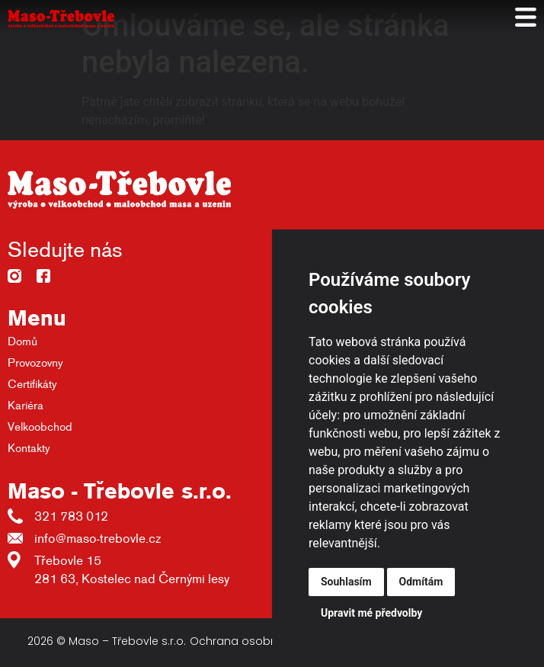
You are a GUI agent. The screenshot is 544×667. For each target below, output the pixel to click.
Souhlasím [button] (346, 582)
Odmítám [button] (421, 582)
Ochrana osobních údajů (259, 641)
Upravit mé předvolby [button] (371, 613)
